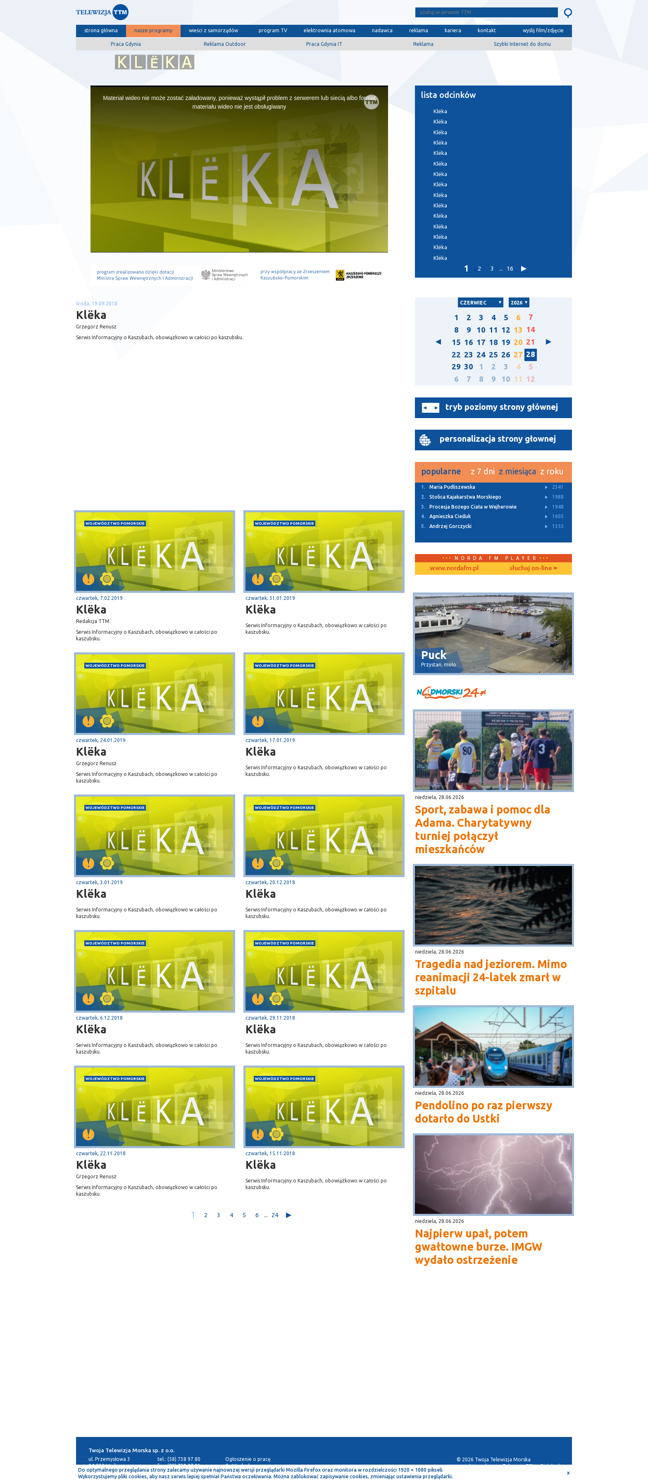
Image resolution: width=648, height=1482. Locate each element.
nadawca (382, 30)
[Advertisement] (157, 444)
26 (505, 354)
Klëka (91, 609)
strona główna (101, 30)
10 (481, 330)
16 (510, 268)
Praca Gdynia (126, 44)
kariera (453, 30)
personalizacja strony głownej (498, 438)
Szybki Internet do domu (522, 44)
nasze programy (153, 30)
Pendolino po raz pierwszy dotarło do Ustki (484, 1112)
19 (505, 342)
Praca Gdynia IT (324, 44)
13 (518, 330)
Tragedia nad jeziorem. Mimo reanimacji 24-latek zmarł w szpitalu (491, 977)
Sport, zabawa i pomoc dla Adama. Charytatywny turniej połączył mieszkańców (482, 829)
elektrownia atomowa (329, 30)
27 (518, 354)
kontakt (487, 30)
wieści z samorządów (213, 30)
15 (456, 342)
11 (493, 330)
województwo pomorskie (115, 523)
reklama (418, 30)
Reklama (423, 44)
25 (493, 354)
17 (481, 342)
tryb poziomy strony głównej (502, 407)
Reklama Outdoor (225, 44)
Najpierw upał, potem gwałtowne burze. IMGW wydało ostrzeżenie (478, 1246)
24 (275, 1214)
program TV (273, 30)
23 (468, 354)
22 (456, 354)
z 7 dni (483, 471)
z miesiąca (517, 471)
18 (493, 342)
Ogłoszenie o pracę (248, 1459)
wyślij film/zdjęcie (543, 30)
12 (505, 330)
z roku (552, 471)
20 (518, 342)
